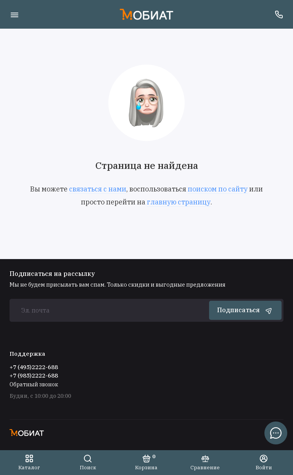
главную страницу (179, 202)
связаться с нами (97, 189)
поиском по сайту (218, 189)
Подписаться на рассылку (52, 274)
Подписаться (245, 310)
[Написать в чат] (275, 433)
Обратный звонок (34, 384)
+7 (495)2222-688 (34, 367)
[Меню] (14, 14)
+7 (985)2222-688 (34, 375)
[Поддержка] (278, 14)
